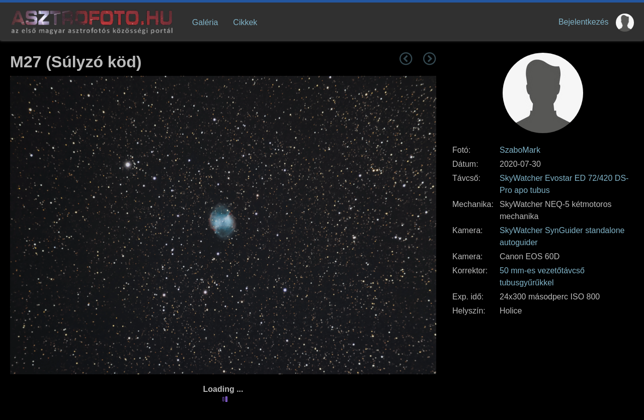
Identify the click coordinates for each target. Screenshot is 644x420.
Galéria (205, 22)
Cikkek (245, 22)
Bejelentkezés (583, 22)
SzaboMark (520, 150)
